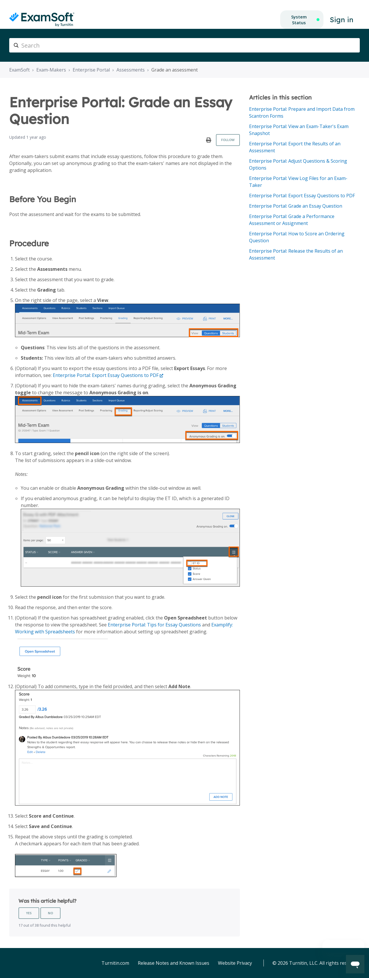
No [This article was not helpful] (50, 913)
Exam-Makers (51, 70)
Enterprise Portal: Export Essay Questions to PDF (106, 375)
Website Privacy (235, 963)
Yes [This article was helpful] (29, 913)
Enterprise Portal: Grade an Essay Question (295, 206)
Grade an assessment (174, 70)
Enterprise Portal (91, 70)
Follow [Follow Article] (228, 140)
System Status (299, 19)
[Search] (184, 45)
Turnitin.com (115, 963)
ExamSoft (19, 70)
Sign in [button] (341, 19)
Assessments (130, 70)
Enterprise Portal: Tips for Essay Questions (154, 625)
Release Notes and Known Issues (173, 963)
